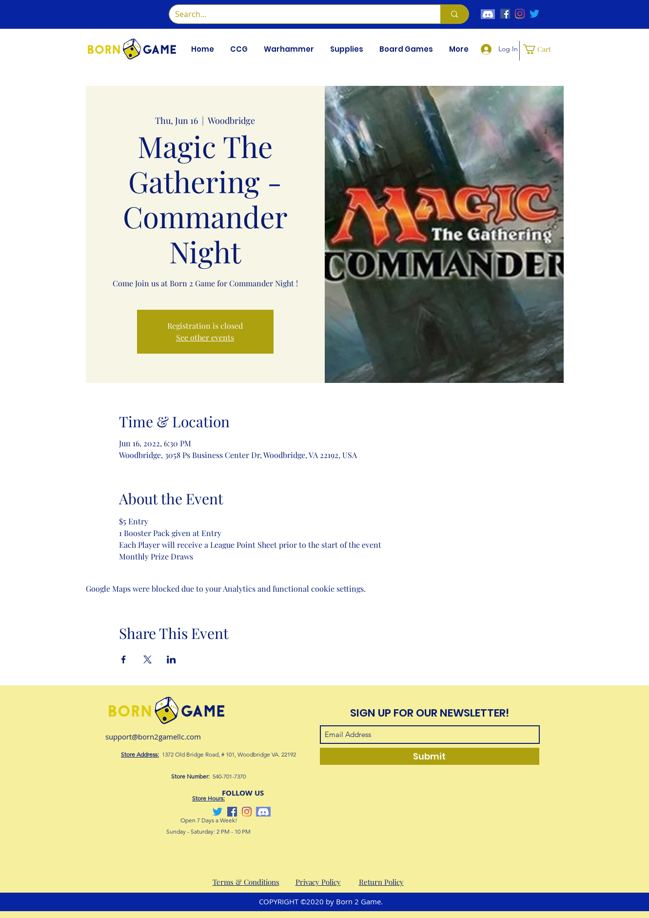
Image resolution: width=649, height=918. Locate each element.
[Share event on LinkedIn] (171, 659)
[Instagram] (520, 14)
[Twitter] (534, 14)
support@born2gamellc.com (153, 736)
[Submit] (429, 756)
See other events (205, 337)
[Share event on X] (147, 659)
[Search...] (297, 14)
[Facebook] (505, 14)
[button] (239, 49)
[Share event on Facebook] (123, 659)
